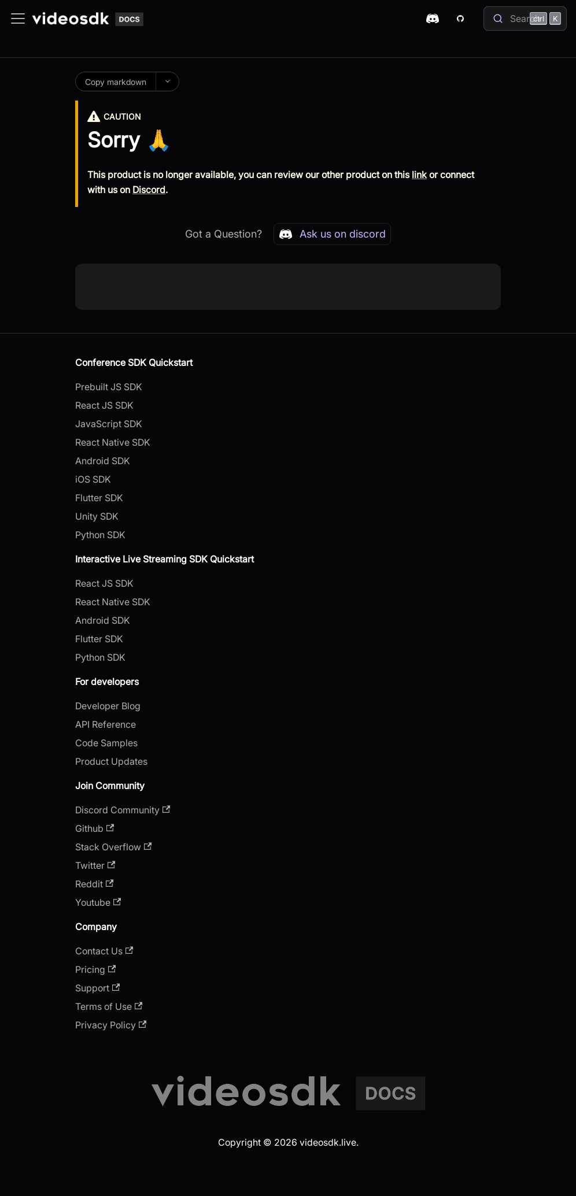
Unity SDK (97, 516)
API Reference (105, 724)
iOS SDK (93, 479)
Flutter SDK (99, 497)
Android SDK (102, 460)
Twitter (95, 865)
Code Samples (106, 743)
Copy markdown (115, 82)
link (419, 174)
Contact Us (104, 951)
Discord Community (122, 810)
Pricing (95, 969)
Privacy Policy (110, 1025)
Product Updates (111, 761)
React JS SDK (104, 405)
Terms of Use (108, 1006)
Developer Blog (108, 706)
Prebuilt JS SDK (108, 387)
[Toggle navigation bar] (18, 18)
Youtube (98, 902)
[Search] (525, 18)
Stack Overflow (113, 847)
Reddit (94, 884)
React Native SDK (112, 442)
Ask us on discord (332, 234)
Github (94, 828)
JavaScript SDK (108, 423)
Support (97, 988)
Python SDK (100, 534)
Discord (148, 189)
